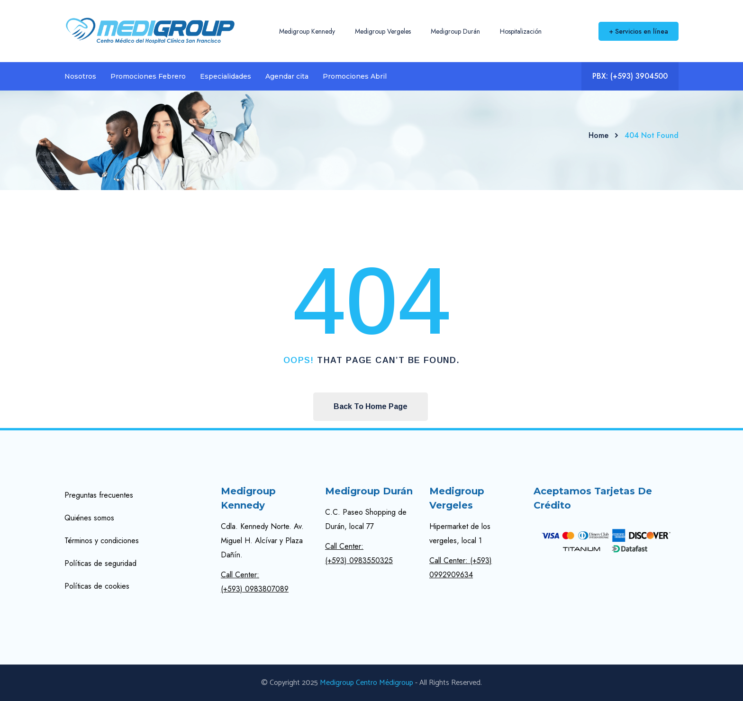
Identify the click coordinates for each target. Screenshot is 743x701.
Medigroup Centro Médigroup (366, 682)
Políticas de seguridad (100, 563)
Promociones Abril (355, 76)
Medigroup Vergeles (383, 31)
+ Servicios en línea (638, 31)
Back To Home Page (371, 406)
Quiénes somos (89, 517)
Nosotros (80, 76)
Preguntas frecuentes (98, 495)
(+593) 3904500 (639, 76)
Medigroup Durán (455, 31)
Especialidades (225, 76)
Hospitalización (521, 31)
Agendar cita (286, 76)
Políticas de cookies (96, 586)
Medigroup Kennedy (307, 31)
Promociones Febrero (148, 76)
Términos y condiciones (101, 540)
